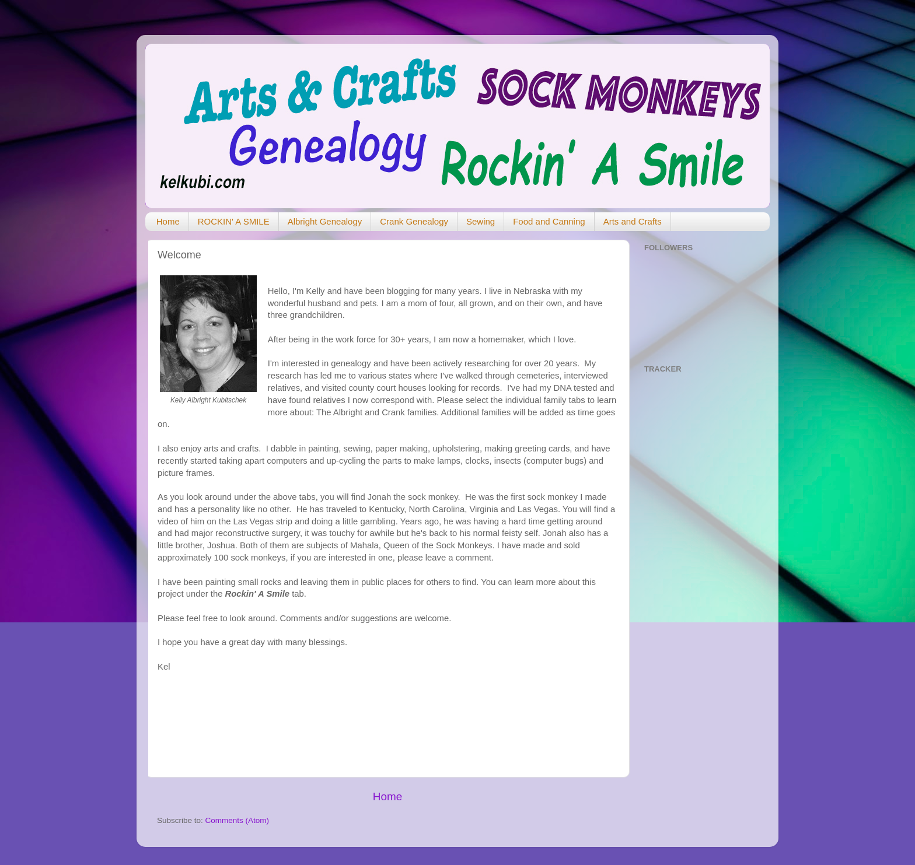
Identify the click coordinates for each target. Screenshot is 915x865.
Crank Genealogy (414, 221)
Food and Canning (549, 221)
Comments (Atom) (237, 820)
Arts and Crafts (632, 221)
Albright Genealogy (325, 221)
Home (168, 221)
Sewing (480, 221)
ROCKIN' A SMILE (234, 221)
